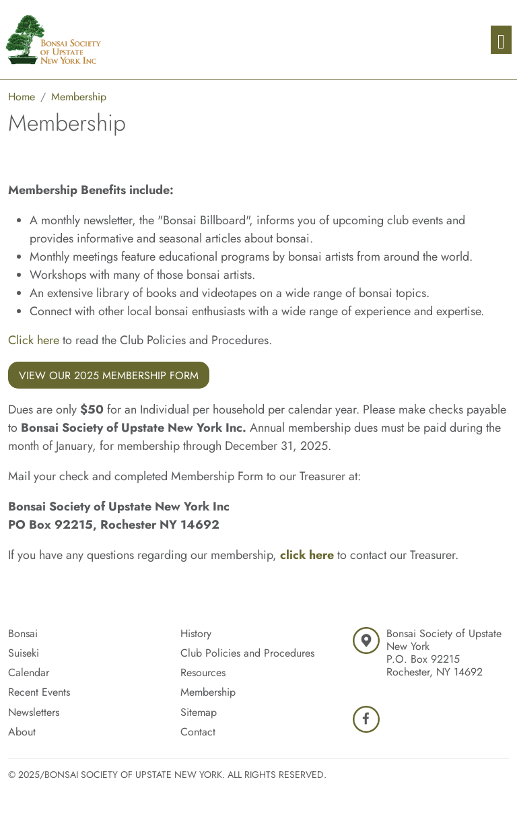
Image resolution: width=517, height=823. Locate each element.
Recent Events (39, 692)
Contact (197, 731)
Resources (203, 672)
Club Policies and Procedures (247, 653)
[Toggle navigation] (501, 40)
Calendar (28, 672)
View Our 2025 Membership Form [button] (109, 375)
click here (307, 555)
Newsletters (33, 712)
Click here (33, 340)
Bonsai (23, 633)
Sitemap (198, 712)
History (195, 633)
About (22, 731)
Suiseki (23, 653)
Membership (208, 692)
